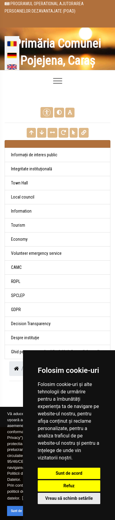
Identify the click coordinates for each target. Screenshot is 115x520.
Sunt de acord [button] (21, 511)
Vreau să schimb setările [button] (69, 498)
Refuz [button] (69, 485)
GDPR (16, 309)
